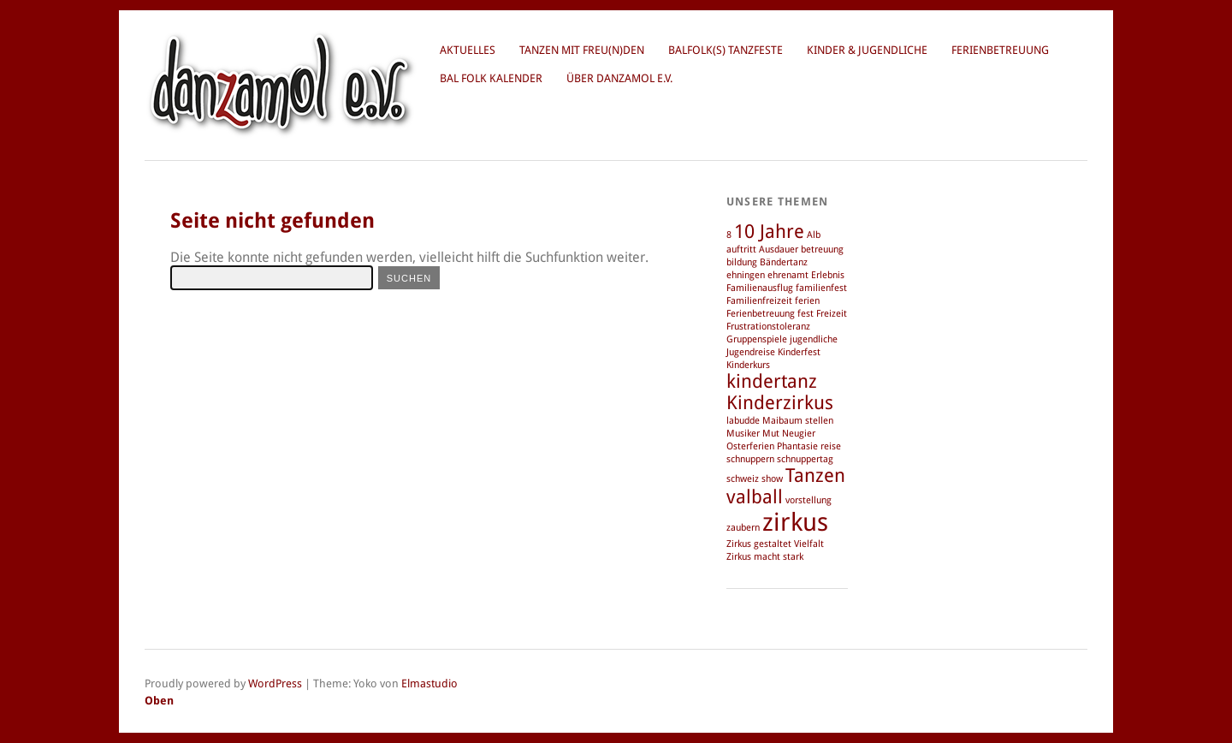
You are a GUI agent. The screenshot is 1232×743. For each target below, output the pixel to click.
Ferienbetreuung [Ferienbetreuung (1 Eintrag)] (760, 313)
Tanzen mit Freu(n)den (581, 50)
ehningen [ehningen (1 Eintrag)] (745, 275)
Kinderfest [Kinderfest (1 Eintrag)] (799, 352)
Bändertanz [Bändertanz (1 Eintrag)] (784, 262)
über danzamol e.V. (619, 78)
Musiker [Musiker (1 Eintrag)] (743, 433)
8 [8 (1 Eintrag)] (729, 235)
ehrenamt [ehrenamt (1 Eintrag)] (787, 275)
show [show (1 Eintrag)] (772, 478)
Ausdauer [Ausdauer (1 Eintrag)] (778, 249)
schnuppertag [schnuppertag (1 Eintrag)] (805, 459)
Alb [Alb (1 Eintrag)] (813, 235)
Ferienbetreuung (1000, 50)
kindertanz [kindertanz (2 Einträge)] (771, 381)
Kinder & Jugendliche (867, 50)
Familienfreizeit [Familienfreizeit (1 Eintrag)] (759, 300)
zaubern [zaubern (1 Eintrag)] (743, 527)
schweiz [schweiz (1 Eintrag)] (742, 478)
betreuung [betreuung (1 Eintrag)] (822, 249)
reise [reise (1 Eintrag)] (830, 446)
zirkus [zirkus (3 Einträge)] (795, 522)
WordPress (275, 683)
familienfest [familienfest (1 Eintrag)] (821, 288)
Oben (159, 700)
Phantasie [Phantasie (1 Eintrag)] (797, 446)
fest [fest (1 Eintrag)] (805, 313)
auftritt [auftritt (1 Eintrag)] (741, 249)
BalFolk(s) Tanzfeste (725, 50)
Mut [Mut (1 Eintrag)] (770, 433)
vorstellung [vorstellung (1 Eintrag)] (808, 500)
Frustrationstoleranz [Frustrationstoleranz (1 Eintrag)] (768, 326)
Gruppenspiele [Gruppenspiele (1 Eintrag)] (756, 339)
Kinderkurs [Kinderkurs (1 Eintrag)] (748, 365)
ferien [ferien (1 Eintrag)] (807, 300)
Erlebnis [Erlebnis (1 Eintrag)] (827, 275)
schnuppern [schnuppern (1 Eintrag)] (750, 459)
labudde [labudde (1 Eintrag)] (743, 420)
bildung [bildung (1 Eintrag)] (741, 262)
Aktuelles (467, 50)
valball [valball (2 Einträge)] (754, 497)
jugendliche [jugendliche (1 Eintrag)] (814, 339)
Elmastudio (429, 683)
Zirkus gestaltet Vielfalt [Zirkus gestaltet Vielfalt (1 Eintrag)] (775, 544)
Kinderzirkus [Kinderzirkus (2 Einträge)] (779, 402)
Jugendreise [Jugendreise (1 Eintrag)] (750, 352)
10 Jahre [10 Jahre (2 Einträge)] (769, 231)
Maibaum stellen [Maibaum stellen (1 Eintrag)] (797, 420)
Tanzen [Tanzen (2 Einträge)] (815, 475)
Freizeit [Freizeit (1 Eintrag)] (831, 313)
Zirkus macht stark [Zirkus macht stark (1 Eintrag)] (764, 556)
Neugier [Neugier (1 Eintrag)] (798, 433)
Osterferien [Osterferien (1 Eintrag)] (750, 446)
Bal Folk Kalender (491, 78)
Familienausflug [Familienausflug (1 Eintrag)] (759, 288)
